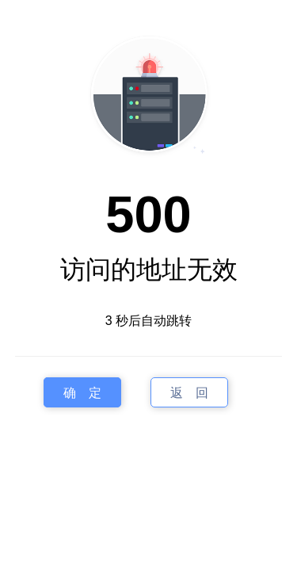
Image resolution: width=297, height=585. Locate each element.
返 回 (189, 392)
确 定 (82, 392)
